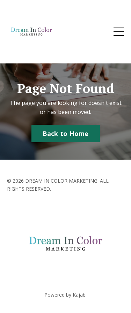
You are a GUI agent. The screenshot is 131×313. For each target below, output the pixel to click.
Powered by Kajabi (65, 294)
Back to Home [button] (66, 133)
